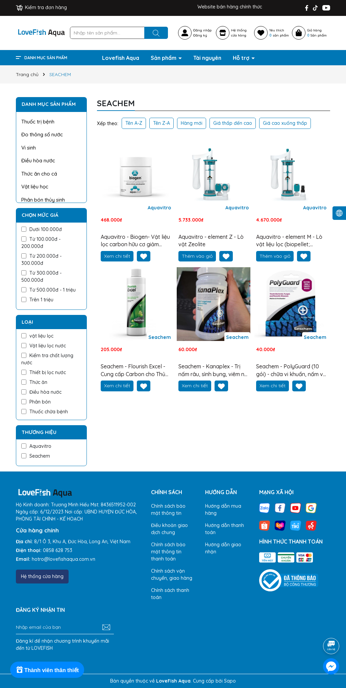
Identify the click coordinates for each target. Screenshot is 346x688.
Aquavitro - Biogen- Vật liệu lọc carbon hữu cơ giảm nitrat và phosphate (135, 240)
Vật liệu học (34, 186)
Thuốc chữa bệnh (44, 412)
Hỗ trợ (242, 57)
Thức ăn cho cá (39, 173)
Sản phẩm (164, 57)
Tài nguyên (207, 57)
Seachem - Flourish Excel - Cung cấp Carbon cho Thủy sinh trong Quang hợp (134, 370)
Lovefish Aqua (120, 57)
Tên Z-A (161, 123)
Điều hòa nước (38, 160)
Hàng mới (191, 123)
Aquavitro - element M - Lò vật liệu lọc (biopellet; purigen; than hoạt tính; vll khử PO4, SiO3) (289, 240)
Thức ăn (34, 382)
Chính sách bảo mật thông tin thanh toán (168, 552)
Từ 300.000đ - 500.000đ (41, 276)
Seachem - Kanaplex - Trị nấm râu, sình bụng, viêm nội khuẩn (213, 370)
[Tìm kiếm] (156, 33)
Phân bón (36, 402)
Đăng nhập (202, 30)
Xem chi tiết (117, 256)
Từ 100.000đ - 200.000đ (40, 242)
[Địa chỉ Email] (65, 627)
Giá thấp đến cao (232, 123)
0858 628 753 (57, 550)
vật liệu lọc (37, 336)
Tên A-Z (133, 123)
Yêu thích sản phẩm (279, 33)
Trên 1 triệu (37, 300)
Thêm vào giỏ (197, 256)
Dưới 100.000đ (41, 229)
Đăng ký (200, 35)
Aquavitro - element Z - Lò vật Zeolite (211, 240)
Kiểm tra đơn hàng (41, 7)
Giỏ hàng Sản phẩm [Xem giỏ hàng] (317, 33)
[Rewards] (47, 670)
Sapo (230, 681)
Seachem (35, 456)
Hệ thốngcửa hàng (239, 33)
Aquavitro (36, 446)
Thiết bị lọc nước (43, 372)
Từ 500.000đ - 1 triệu (48, 290)
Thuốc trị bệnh (37, 121)
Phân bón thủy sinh (43, 200)
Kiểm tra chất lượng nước (47, 359)
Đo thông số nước (42, 134)
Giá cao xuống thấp (285, 123)
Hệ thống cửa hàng (42, 576)
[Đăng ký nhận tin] (106, 627)
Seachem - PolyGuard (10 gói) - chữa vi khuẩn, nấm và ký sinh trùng (291, 370)
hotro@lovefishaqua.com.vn (63, 559)
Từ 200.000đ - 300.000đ (41, 259)
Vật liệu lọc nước (43, 346)
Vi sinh (28, 147)
